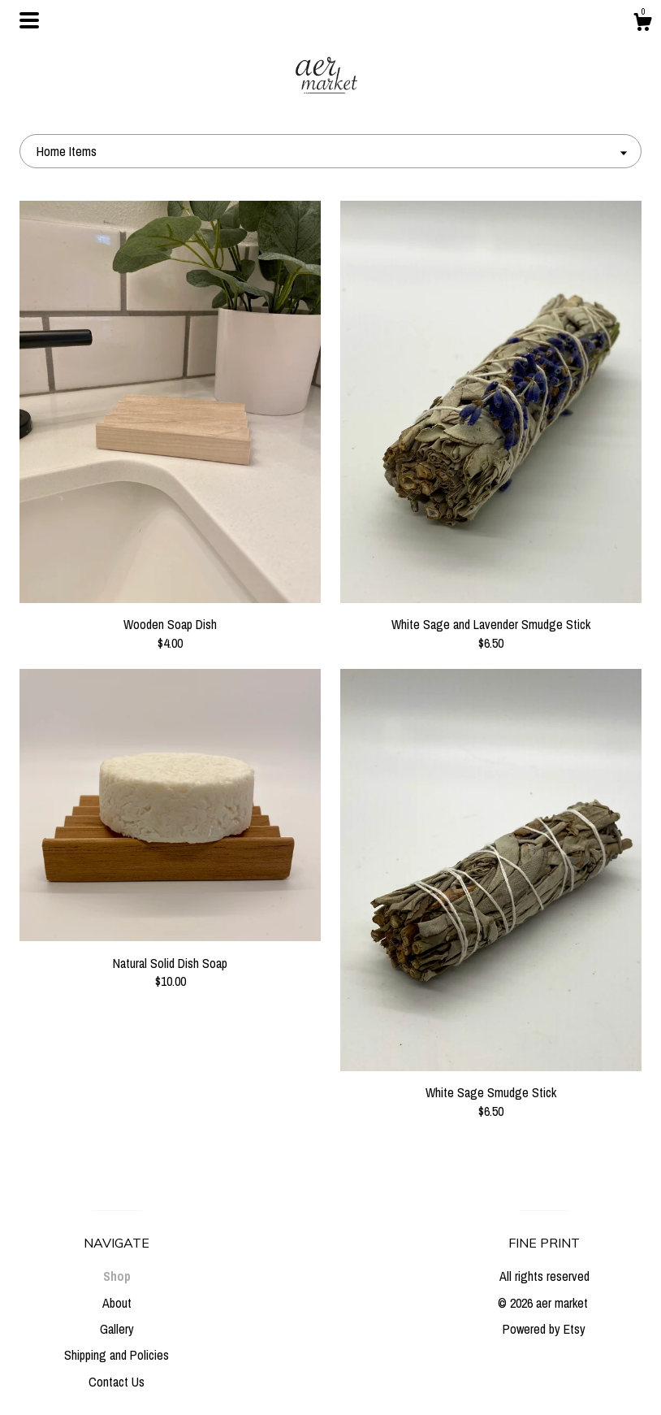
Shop (117, 1276)
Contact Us (117, 1382)
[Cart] (642, 24)
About (117, 1303)
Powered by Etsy (544, 1329)
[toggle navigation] (29, 20)
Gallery (117, 1329)
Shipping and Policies (116, 1355)
